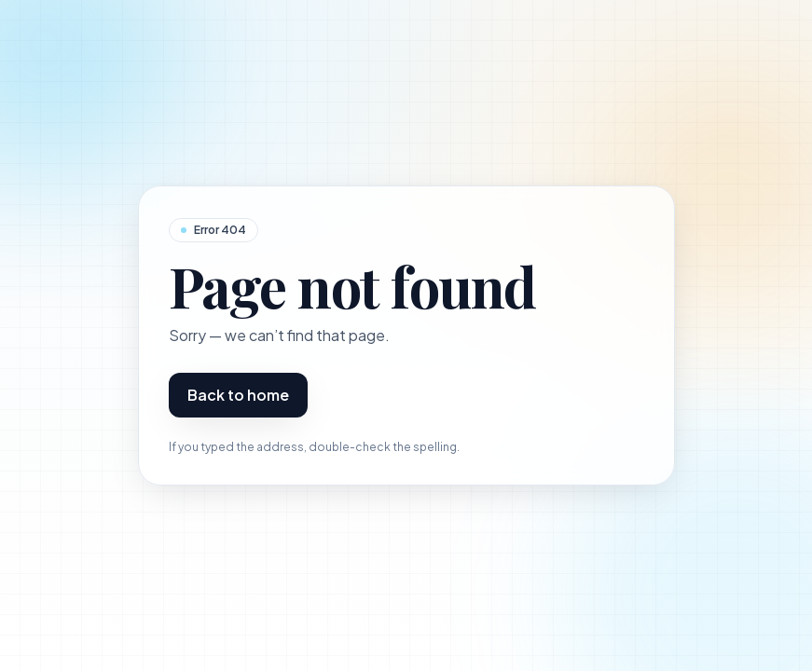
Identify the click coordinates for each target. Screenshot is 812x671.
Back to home (238, 394)
